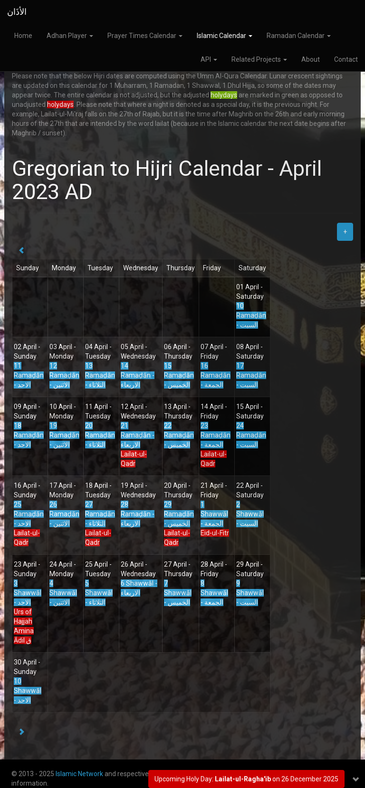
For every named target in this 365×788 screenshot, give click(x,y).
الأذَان (17, 12)
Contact (346, 59)
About (310, 59)
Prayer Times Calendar (144, 35)
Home (23, 35)
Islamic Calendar (224, 35)
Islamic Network (79, 774)
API (209, 59)
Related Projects (259, 59)
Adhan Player (70, 35)
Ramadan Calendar (299, 35)
